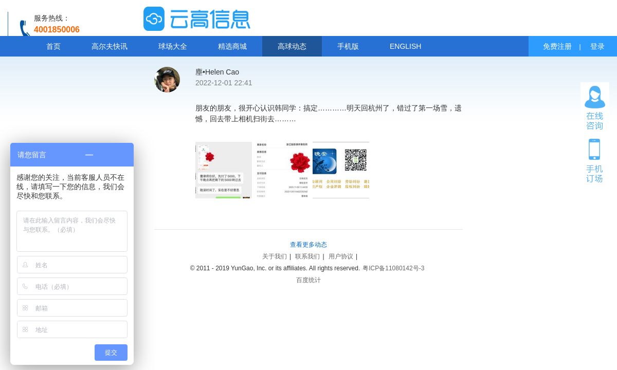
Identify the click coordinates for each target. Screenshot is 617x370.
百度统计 (308, 280)
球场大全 (172, 46)
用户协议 (341, 256)
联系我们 (307, 256)
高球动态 (292, 46)
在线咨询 (594, 108)
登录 (597, 46)
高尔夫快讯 (110, 46)
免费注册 (557, 46)
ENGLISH (405, 46)
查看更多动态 (308, 244)
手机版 (348, 46)
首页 (53, 46)
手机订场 (594, 160)
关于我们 (274, 256)
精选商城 (232, 46)
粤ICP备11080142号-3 (393, 268)
